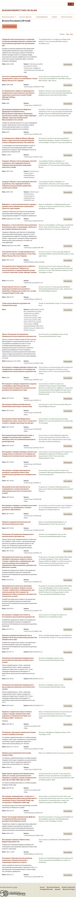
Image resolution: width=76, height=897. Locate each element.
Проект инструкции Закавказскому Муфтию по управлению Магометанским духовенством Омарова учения (18, 819)
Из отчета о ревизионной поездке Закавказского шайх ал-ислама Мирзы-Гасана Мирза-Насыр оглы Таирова (19, 78)
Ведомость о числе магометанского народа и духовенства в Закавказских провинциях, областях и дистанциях (19, 206)
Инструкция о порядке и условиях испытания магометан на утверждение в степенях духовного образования (19, 507)
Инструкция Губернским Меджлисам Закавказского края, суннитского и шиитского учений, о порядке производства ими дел (19, 421)
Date (71, 34)
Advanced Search (69, 4)
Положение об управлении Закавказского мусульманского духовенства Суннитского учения (18, 687)
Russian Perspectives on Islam (19, 10)
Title (67, 34)
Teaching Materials (42, 17)
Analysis (54, 17)
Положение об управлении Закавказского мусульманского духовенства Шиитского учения (18, 660)
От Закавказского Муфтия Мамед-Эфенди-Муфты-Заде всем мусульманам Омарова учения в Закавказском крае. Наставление (18, 140)
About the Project (66, 17)
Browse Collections (26, 17)
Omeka (15, 887)
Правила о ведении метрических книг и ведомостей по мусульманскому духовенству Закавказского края (19, 637)
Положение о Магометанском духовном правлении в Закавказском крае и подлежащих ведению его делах (17, 860)
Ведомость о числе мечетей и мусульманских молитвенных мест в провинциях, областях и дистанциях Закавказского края (19, 227)
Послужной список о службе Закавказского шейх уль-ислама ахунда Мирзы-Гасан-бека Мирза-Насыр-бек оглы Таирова (19, 254)
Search (72, 4)
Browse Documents (8, 17)
